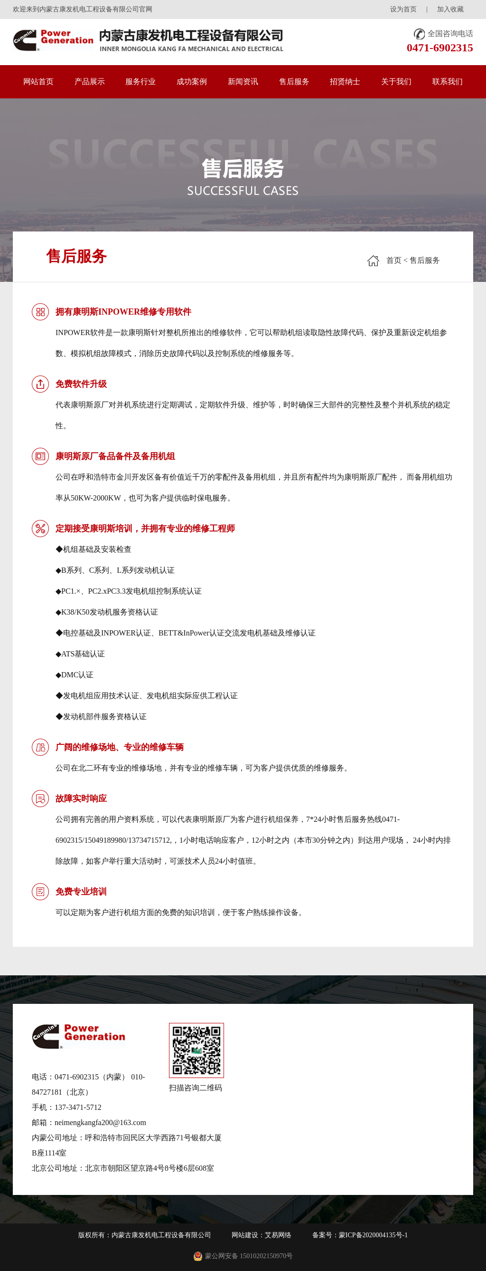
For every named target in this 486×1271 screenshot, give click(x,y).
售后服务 (425, 260)
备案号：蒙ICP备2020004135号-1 (360, 1235)
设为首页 (403, 9)
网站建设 (245, 1235)
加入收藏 (450, 9)
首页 (394, 260)
